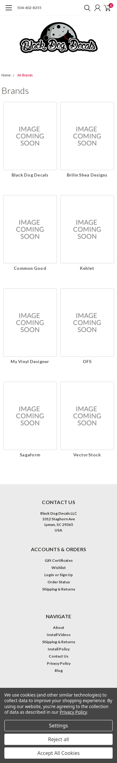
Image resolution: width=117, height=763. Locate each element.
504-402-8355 (29, 7)
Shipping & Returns (58, 589)
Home (6, 75)
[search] (86, 8)
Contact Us (58, 656)
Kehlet (87, 268)
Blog (59, 670)
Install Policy (59, 649)
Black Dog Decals (30, 174)
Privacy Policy (59, 663)
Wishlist (58, 567)
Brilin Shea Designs (87, 174)
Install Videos (59, 634)
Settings (58, 725)
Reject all (58, 739)
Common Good (30, 268)
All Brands (25, 75)
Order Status (58, 582)
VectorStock (87, 454)
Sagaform (30, 454)
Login (49, 574)
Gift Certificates (59, 560)
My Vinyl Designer (30, 361)
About (58, 627)
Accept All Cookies (58, 753)
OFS (87, 361)
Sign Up (66, 574)
